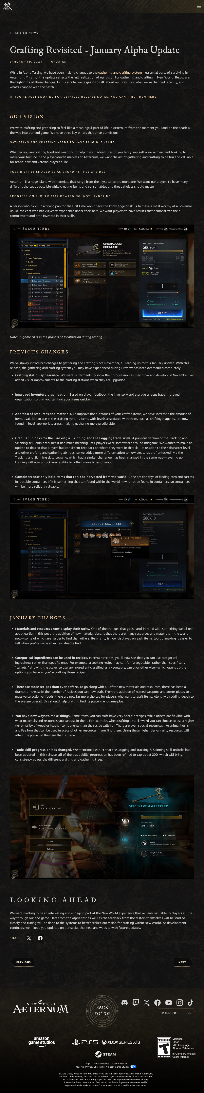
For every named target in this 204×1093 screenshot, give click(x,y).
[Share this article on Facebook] (40, 938)
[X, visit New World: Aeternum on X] (147, 1003)
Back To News (25, 32)
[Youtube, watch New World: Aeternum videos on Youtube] (168, 1002)
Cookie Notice (119, 1063)
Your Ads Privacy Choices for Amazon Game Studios (106, 1066)
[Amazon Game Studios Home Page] (42, 1042)
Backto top (102, 1011)
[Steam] (106, 1054)
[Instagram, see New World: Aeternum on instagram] (180, 1002)
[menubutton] (199, 6)
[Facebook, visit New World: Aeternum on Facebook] (157, 1002)
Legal (88, 1063)
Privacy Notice (101, 1063)
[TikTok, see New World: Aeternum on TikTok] (190, 1002)
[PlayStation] (85, 1042)
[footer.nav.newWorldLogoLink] (41, 1006)
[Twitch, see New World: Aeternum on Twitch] (135, 1002)
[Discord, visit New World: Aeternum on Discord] (124, 1002)
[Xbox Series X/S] (121, 1042)
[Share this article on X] (29, 938)
